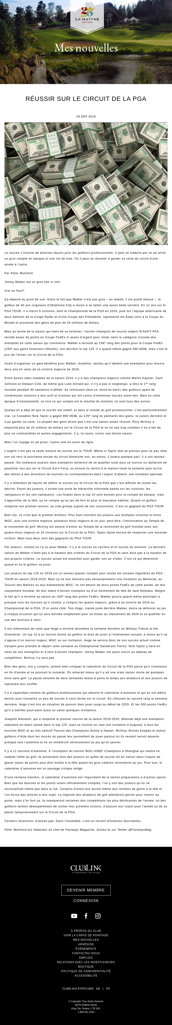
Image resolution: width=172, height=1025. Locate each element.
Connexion (86, 901)
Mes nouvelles (86, 939)
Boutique (86, 966)
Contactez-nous (86, 953)
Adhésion (86, 944)
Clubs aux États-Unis (77, 988)
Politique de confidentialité (86, 971)
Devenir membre (86, 890)
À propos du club (86, 930)
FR (108, 988)
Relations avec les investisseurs (86, 962)
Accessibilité (86, 975)
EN (98, 988)
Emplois (86, 957)
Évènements (86, 948)
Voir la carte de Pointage (86, 935)
